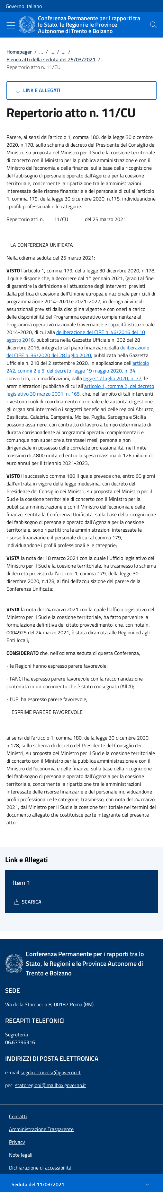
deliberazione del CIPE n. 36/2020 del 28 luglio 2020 (77, 351)
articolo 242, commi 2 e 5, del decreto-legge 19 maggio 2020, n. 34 (77, 366)
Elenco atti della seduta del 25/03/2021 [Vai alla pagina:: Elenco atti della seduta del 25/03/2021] (50, 59)
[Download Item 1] (27, 901)
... (41, 52)
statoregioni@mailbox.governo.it (50, 1085)
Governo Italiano (24, 6)
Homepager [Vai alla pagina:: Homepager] (19, 52)
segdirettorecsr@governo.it (51, 1072)
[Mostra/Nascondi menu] (11, 25)
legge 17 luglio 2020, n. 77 (112, 378)
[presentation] (153, 25)
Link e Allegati (37, 90)
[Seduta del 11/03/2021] (81, 1184)
